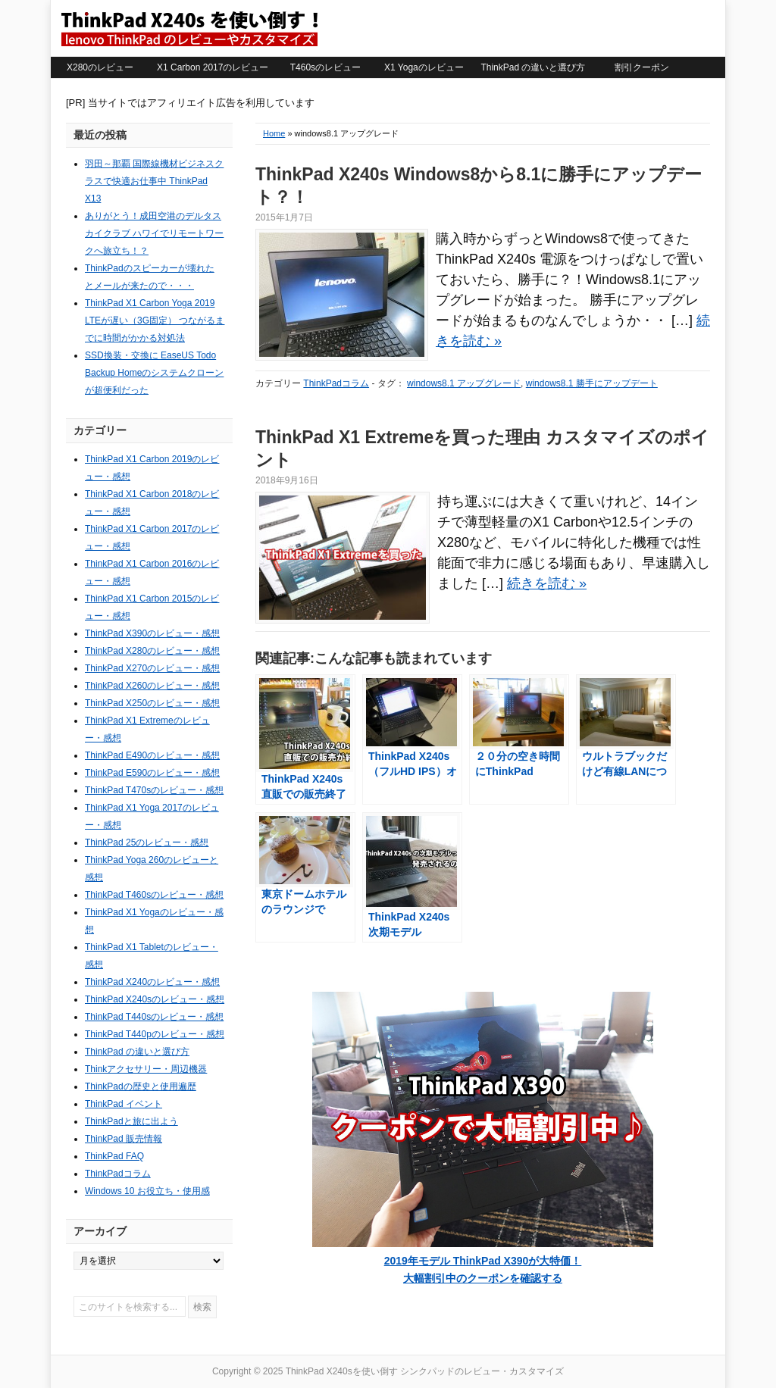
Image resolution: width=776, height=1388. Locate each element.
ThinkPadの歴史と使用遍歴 (140, 1086)
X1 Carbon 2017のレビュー (212, 67)
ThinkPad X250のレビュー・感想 (152, 703)
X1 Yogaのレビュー (424, 67)
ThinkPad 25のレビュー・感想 (146, 842)
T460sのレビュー (325, 67)
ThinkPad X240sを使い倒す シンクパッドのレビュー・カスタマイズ (189, 28)
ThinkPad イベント (123, 1104)
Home (274, 133)
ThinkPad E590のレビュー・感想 (152, 772)
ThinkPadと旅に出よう (131, 1121)
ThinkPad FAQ (114, 1156)
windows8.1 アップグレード (464, 383)
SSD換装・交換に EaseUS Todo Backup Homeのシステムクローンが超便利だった (154, 372)
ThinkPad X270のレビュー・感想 (152, 668)
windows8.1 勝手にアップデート (592, 383)
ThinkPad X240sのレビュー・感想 (154, 999)
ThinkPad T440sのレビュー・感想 (154, 1016)
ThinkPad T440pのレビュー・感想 (154, 1034)
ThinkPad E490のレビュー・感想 (152, 755)
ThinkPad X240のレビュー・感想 (152, 982)
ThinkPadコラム (336, 383)
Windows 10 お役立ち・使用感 (147, 1191)
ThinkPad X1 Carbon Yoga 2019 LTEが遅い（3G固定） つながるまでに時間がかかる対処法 (154, 320)
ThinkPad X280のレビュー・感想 (152, 651)
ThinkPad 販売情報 (123, 1138)
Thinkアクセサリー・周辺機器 (146, 1069)
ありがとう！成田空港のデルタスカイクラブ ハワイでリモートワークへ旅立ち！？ (154, 233)
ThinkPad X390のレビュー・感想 (152, 633)
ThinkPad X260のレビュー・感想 (152, 685)
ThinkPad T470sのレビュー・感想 (154, 790)
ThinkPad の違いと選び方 (532, 67)
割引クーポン (642, 67)
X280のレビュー (100, 67)
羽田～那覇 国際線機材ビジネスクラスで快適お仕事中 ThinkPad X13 (154, 181)
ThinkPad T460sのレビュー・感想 (154, 894)
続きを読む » (547, 583)
